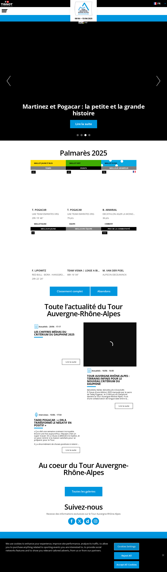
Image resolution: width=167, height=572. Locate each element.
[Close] (163, 555)
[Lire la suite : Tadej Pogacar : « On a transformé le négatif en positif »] (57, 433)
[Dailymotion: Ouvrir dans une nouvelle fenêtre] (87, 521)
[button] (158, 3)
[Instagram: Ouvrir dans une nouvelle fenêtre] (95, 521)
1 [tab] (78, 135)
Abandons (103, 291)
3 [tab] (85, 135)
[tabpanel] (83, 81)
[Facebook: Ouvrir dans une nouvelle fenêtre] (71, 521)
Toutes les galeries (83, 491)
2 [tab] (81, 135)
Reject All (126, 555)
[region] (83, 555)
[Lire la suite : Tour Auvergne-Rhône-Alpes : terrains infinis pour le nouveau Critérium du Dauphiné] (110, 389)
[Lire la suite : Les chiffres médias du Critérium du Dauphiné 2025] (57, 344)
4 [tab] (89, 135)
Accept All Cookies (127, 564)
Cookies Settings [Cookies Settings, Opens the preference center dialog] (127, 546)
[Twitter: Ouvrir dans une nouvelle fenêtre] (79, 521)
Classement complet (70, 291)
